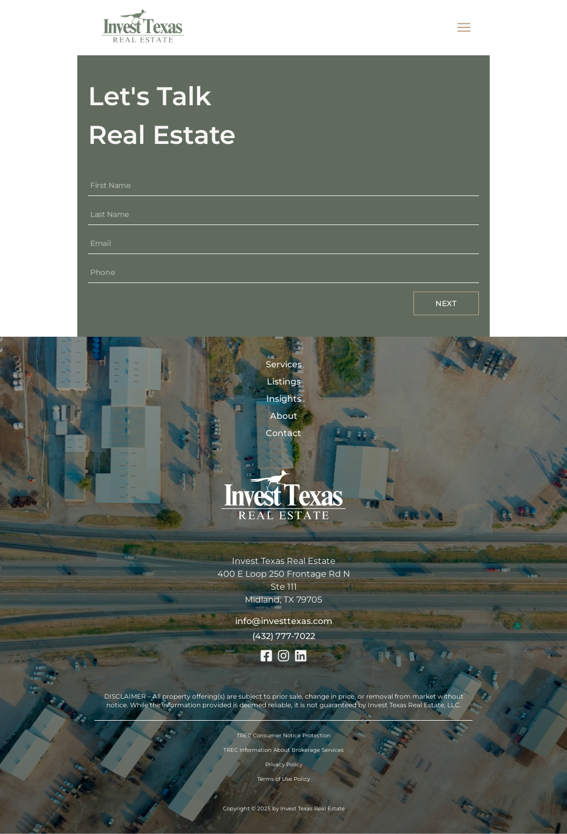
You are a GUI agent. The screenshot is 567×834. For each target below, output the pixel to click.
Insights (283, 399)
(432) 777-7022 (283, 636)
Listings (284, 381)
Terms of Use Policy (283, 778)
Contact (283, 433)
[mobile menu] (464, 27)
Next (446, 303)
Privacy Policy (283, 764)
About (283, 416)
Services (284, 364)
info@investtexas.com (283, 621)
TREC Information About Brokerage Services (283, 749)
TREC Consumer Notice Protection (284, 735)
